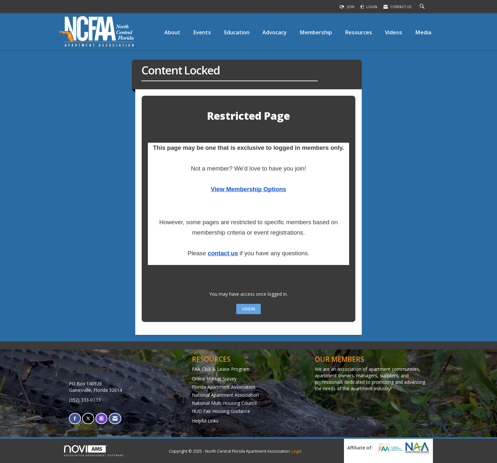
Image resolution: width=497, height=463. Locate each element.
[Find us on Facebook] (75, 418)
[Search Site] (422, 6)
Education (236, 32)
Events (202, 32)
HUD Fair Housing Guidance (221, 411)
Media (423, 32)
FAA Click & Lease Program (220, 369)
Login (248, 309)
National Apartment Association (225, 395)
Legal (297, 451)
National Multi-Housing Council (224, 403)
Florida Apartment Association (223, 387)
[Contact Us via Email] (115, 418)
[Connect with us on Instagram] (101, 418)
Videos (393, 32)
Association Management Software (94, 451)
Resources (358, 32)
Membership (316, 32)
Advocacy (274, 32)
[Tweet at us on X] (88, 418)
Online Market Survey (214, 379)
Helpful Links (205, 421)
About (172, 32)
